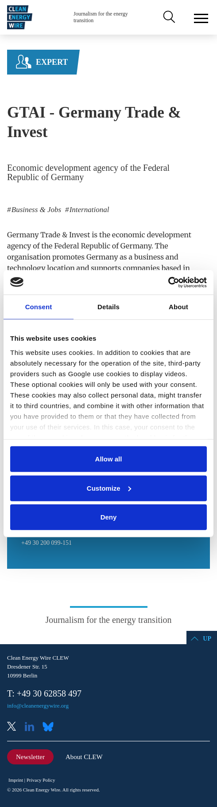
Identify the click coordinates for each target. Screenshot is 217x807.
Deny (109, 517)
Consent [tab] (38, 307)
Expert (52, 62)
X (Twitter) (15, 727)
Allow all (108, 459)
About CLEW (84, 756)
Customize (109, 488)
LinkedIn (33, 727)
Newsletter (30, 756)
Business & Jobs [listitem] (36, 209)
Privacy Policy (41, 780)
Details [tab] (108, 307)
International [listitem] (88, 209)
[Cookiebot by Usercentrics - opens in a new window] (168, 282)
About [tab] (178, 307)
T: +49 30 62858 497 (44, 693)
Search (168, 17)
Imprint (15, 780)
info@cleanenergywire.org (38, 705)
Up (207, 638)
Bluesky (50, 727)
